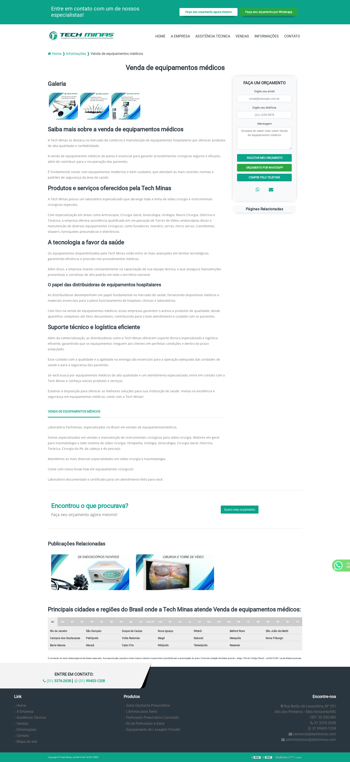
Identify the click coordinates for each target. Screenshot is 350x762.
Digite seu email (264, 91)
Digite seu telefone (264, 107)
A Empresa (180, 36)
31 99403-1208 (322, 728)
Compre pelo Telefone (264, 177)
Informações (266, 36)
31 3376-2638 (323, 723)
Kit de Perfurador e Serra (145, 723)
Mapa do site (27, 741)
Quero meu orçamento (239, 509)
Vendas (242, 36)
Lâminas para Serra (141, 711)
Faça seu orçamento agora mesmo (208, 12)
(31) (57, 681)
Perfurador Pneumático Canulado (152, 717)
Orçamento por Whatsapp (264, 167)
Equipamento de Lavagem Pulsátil (153, 729)
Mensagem (264, 123)
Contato (292, 36)
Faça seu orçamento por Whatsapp (268, 12)
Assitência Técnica (212, 36)
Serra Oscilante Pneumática (148, 705)
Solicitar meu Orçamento (264, 157)
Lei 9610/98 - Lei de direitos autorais (283, 658)
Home (160, 36)
